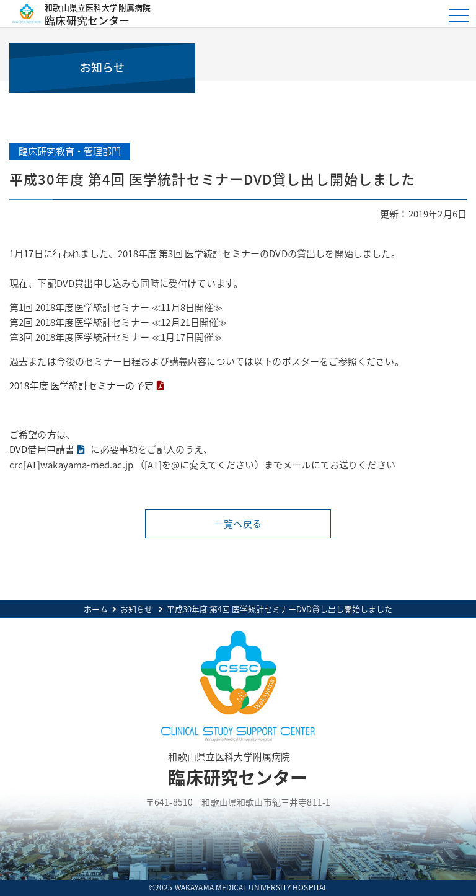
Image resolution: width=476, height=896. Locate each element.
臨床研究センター (218, 13)
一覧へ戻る (238, 523)
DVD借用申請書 (41, 449)
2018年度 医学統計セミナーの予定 (81, 385)
